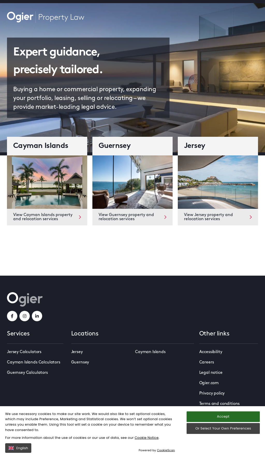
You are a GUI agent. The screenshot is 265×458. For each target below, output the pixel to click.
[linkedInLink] (37, 316)
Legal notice (211, 373)
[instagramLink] (24, 316)
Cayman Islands (150, 352)
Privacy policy (212, 393)
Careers (206, 362)
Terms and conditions (219, 404)
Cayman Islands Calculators (33, 362)
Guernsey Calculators (27, 373)
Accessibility (210, 352)
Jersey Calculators (24, 352)
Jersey (77, 352)
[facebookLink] (12, 316)
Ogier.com (209, 383)
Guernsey (80, 362)
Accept (223, 426)
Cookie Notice (147, 447)
